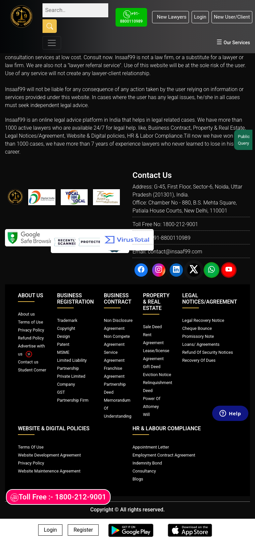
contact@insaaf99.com (175, 251)
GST (61, 392)
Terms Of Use (30, 447)
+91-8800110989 (170, 238)
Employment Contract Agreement (163, 455)
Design (63, 336)
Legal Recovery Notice (203, 320)
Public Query (246, 140)
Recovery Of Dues (198, 360)
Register (83, 530)
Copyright (66, 328)
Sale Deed (152, 326)
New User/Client (232, 17)
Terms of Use (30, 322)
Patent (63, 344)
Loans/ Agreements (200, 344)
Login (200, 17)
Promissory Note (198, 336)
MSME (63, 352)
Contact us (28, 361)
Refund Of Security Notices (207, 352)
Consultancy (144, 471)
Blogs (137, 478)
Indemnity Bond (147, 463)
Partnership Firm (73, 400)
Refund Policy (31, 338)
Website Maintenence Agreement (49, 471)
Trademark (67, 320)
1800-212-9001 (180, 224)
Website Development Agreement (49, 455)
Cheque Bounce (197, 328)
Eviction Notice (157, 374)
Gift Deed (151, 366)
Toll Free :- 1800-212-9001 (58, 497)
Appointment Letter (150, 447)
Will (146, 414)
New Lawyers (170, 17)
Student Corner (32, 369)
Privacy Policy (31, 330)
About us (26, 314)
